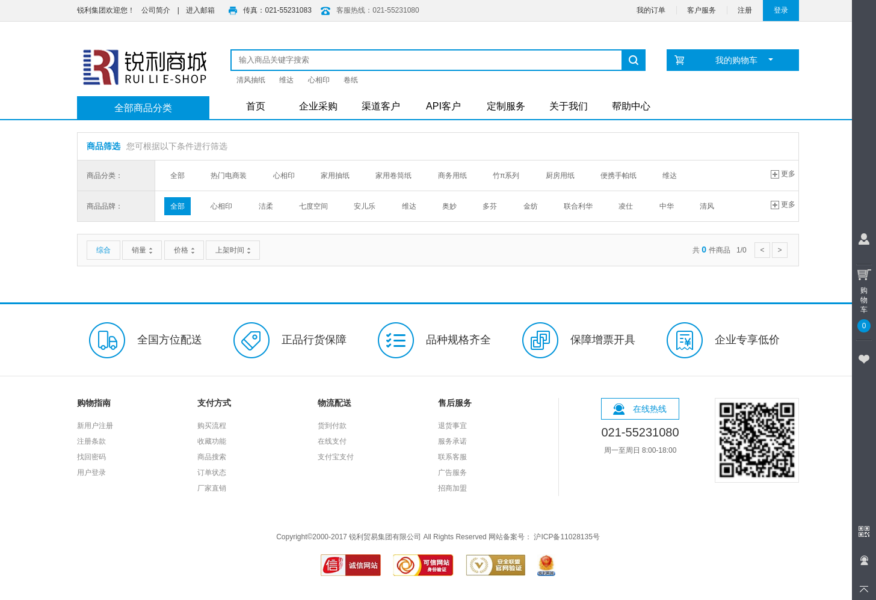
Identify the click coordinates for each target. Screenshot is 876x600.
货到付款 (332, 425)
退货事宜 (452, 425)
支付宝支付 (336, 457)
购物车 (864, 298)
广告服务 (452, 472)
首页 (255, 106)
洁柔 (266, 206)
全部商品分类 (143, 108)
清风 (707, 206)
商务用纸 (452, 175)
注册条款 (91, 441)
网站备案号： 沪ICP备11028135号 (544, 537)
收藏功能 (211, 441)
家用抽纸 (335, 175)
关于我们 (568, 106)
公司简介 (155, 10)
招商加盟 (452, 488)
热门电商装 (229, 175)
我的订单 (651, 10)
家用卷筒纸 (393, 175)
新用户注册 (95, 425)
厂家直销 (211, 488)
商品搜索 (211, 457)
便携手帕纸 (618, 175)
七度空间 (313, 206)
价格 (184, 250)
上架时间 (232, 250)
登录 (781, 10)
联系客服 (452, 457)
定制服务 (506, 106)
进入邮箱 (200, 10)
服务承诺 (452, 441)
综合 (103, 250)
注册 (745, 10)
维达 (286, 80)
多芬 (490, 206)
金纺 (530, 206)
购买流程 (211, 425)
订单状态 (211, 472)
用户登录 (91, 472)
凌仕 (625, 206)
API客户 (443, 106)
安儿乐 (364, 206)
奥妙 (449, 206)
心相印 (319, 80)
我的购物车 (744, 60)
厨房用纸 (560, 175)
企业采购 (318, 106)
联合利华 (578, 206)
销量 (142, 250)
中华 (666, 206)
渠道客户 (381, 106)
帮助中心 (631, 106)
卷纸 (351, 80)
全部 (177, 175)
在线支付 (332, 441)
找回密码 (91, 457)
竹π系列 (506, 175)
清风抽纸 (250, 80)
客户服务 (701, 10)
